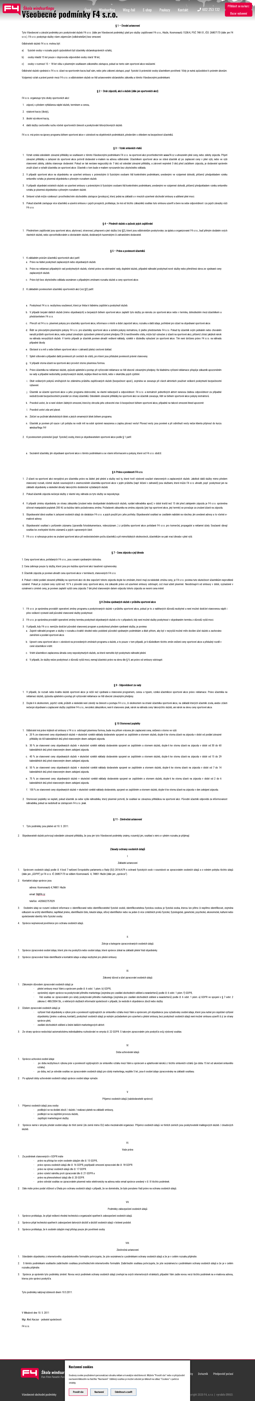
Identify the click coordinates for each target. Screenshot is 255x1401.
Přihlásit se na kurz (238, 6)
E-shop (147, 9)
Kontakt (183, 9)
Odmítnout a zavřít (123, 1392)
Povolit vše (78, 1392)
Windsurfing (107, 9)
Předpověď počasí (223, 1373)
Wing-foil (129, 9)
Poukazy (165, 9)
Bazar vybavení (238, 13)
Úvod (88, 9)
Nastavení (99, 1392)
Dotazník (203, 1373)
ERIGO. (229, 1394)
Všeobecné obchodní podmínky (39, 1394)
